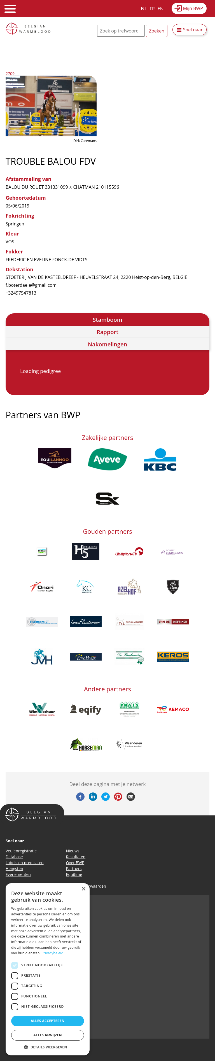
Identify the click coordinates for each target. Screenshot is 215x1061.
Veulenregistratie (21, 851)
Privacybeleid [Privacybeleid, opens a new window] (53, 953)
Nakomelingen (107, 344)
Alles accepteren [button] (48, 1020)
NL (144, 9)
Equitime (74, 874)
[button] (47, 1047)
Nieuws (73, 851)
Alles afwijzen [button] (47, 1035)
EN (160, 9)
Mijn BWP (193, 8)
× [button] (83, 889)
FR (152, 9)
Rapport (107, 332)
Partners (74, 868)
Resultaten (76, 856)
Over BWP (75, 862)
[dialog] (48, 969)
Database (14, 856)
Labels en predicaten (25, 862)
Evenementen (18, 874)
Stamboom (107, 319)
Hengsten (14, 868)
